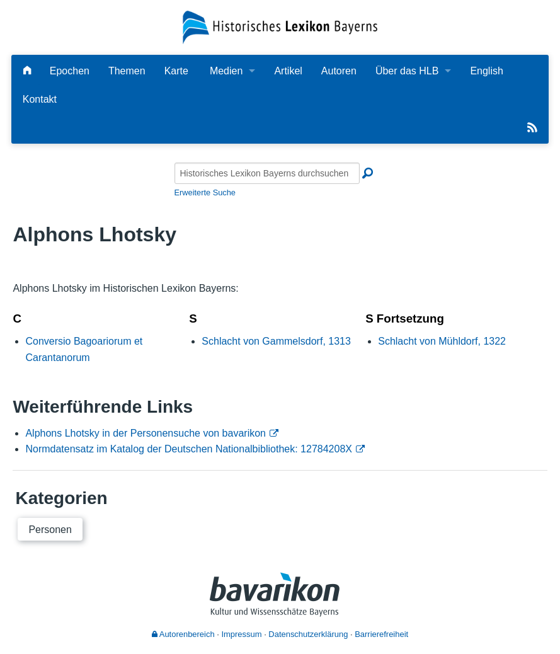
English (486, 71)
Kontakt (40, 99)
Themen (127, 71)
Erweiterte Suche (205, 192)
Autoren (339, 71)
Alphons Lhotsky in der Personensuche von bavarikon (145, 433)
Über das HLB (407, 71)
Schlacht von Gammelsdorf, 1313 (276, 341)
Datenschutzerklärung (308, 634)
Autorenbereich (183, 634)
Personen (50, 529)
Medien (226, 71)
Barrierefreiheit (381, 634)
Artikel (288, 71)
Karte (176, 71)
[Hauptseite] (27, 71)
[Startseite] (280, 26)
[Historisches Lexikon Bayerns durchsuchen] (267, 173)
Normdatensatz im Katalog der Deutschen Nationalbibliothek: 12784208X (188, 449)
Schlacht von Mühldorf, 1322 (442, 341)
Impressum (241, 634)
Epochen (69, 71)
